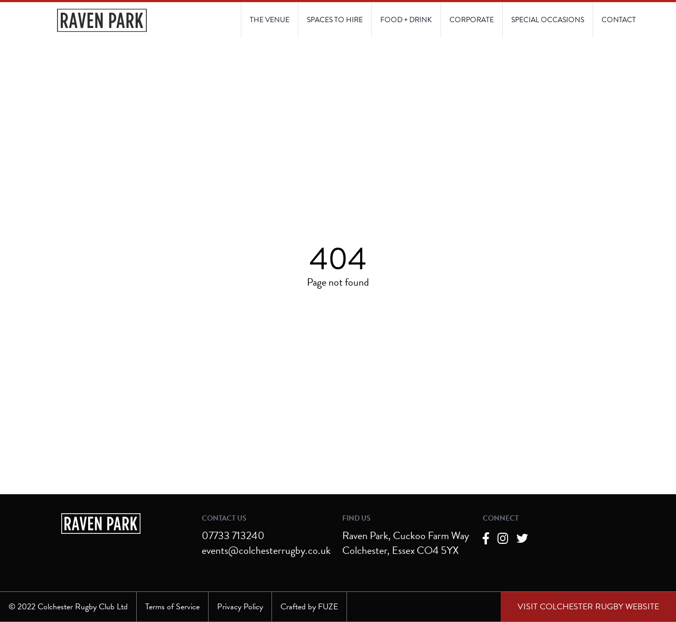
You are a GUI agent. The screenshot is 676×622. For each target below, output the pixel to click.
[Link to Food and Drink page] (405, 20)
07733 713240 (233, 535)
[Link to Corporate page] (471, 20)
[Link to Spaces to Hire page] (334, 20)
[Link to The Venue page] (269, 20)
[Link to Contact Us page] (547, 20)
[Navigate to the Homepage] (102, 20)
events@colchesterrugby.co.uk (266, 550)
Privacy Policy (240, 606)
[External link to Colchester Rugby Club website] (588, 606)
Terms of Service (172, 606)
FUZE (328, 606)
